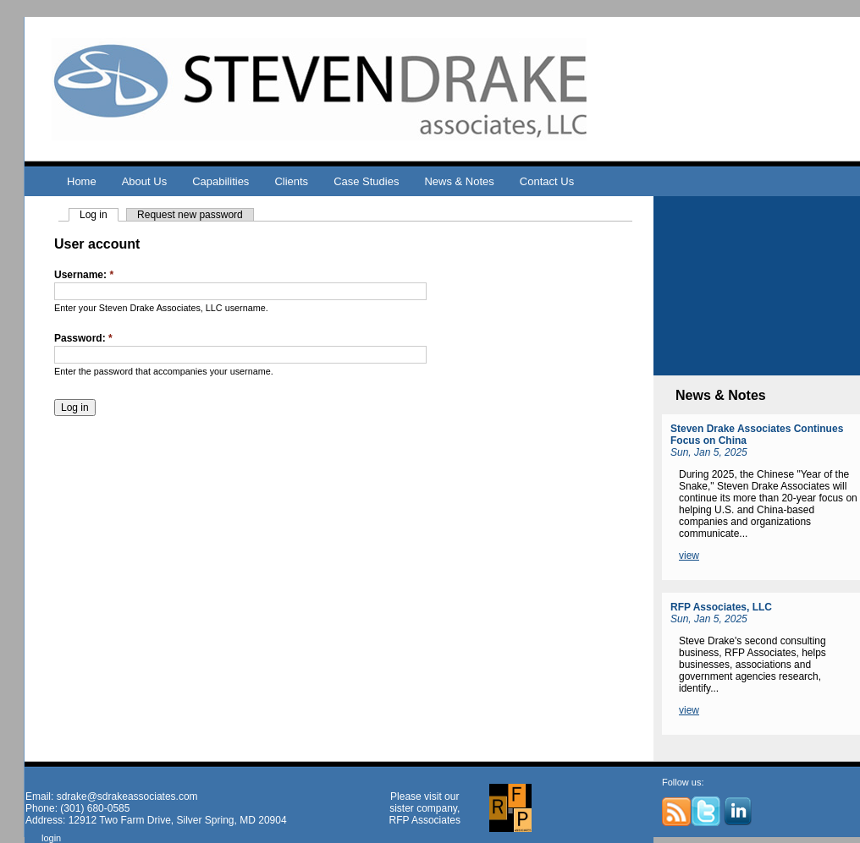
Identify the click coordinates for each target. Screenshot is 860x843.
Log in (94, 215)
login (51, 838)
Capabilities (220, 181)
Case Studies (366, 181)
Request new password (190, 215)
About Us (144, 181)
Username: (83, 275)
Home (81, 181)
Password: (83, 338)
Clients (291, 181)
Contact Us (547, 181)
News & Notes (458, 181)
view (689, 555)
